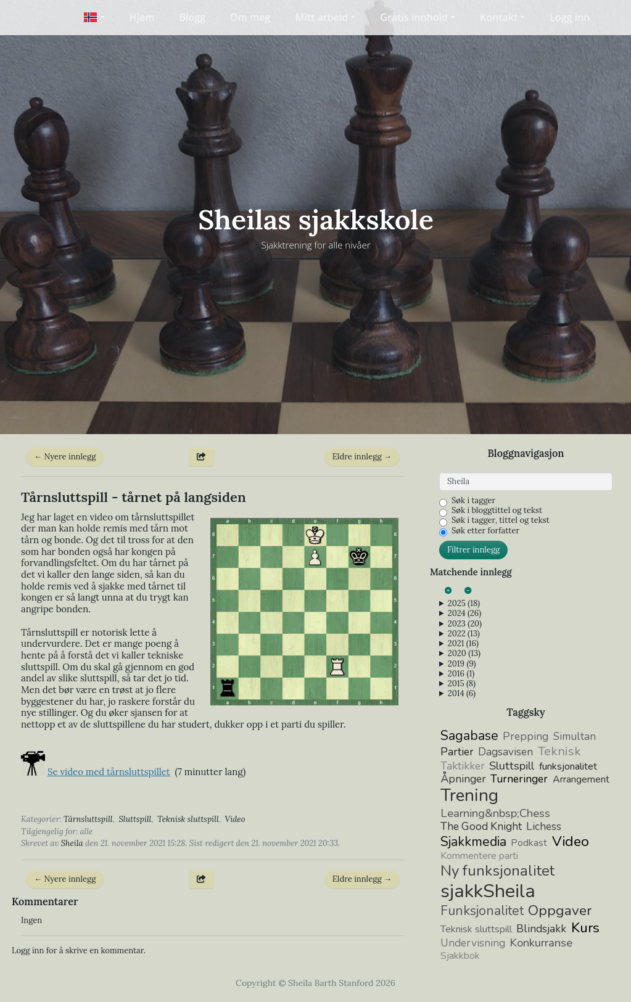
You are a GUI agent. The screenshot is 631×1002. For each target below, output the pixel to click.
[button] (94, 17)
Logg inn (570, 17)
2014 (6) (462, 694)
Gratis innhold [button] (414, 17)
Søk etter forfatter (485, 531)
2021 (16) (463, 644)
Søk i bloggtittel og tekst (497, 510)
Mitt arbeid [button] (321, 17)
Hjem (142, 17)
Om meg (250, 17)
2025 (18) (464, 604)
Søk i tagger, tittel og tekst (501, 520)
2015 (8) (462, 684)
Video (235, 819)
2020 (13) (464, 654)
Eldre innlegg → (362, 456)
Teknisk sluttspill (188, 819)
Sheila (72, 843)
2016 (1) (461, 674)
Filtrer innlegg (473, 549)
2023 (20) (465, 624)
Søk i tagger (473, 501)
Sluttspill (134, 819)
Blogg (192, 17)
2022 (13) (464, 634)
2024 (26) (464, 613)
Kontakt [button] (499, 17)
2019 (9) (462, 664)
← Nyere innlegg (65, 456)
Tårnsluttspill (88, 819)
